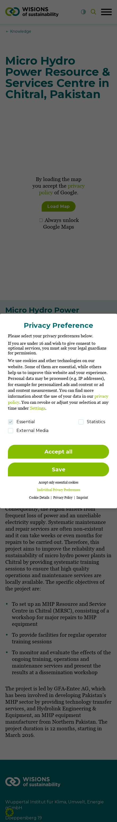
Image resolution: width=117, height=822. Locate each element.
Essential (21, 419)
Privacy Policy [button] (63, 495)
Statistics (91, 419)
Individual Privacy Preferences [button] (58, 487)
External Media (28, 427)
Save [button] (58, 467)
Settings (37, 405)
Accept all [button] (58, 449)
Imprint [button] (82, 495)
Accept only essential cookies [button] (58, 480)
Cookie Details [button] (39, 495)
